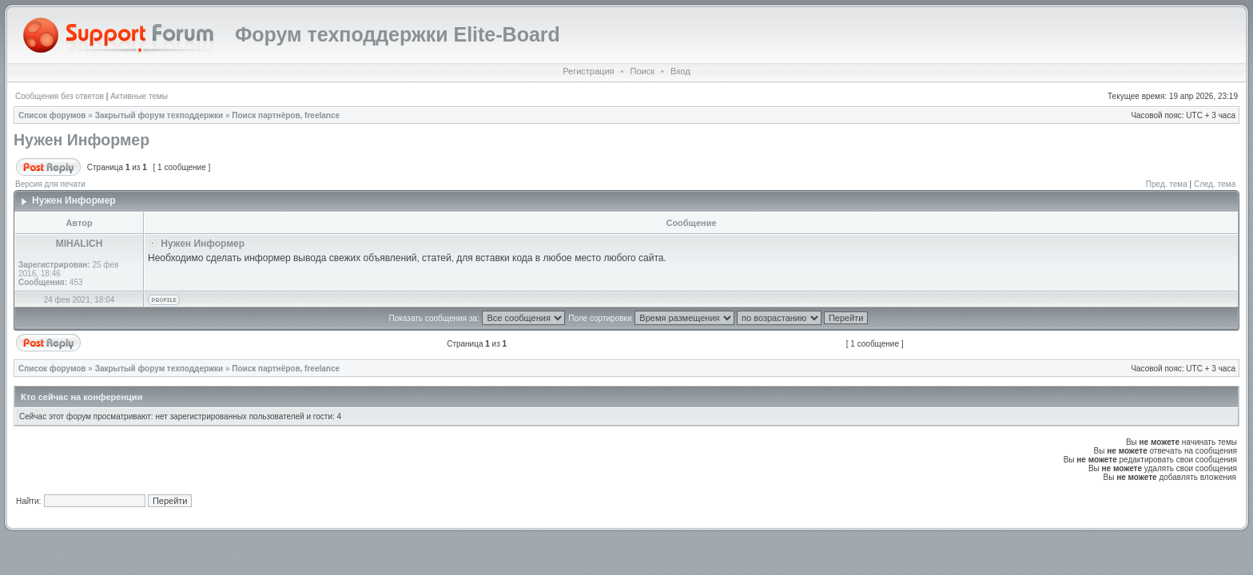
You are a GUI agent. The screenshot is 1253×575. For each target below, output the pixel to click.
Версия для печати (50, 184)
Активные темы (139, 96)
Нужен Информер (81, 140)
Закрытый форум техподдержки (159, 115)
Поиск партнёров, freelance (286, 115)
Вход (680, 71)
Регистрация (588, 71)
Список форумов (52, 115)
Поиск (642, 71)
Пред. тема (1166, 184)
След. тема (1214, 184)
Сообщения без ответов (59, 96)
